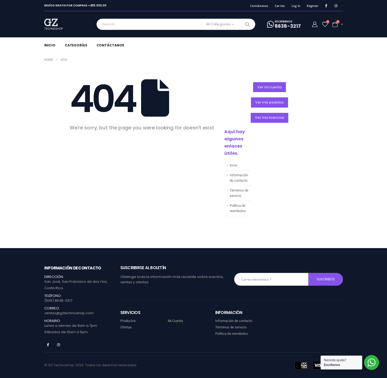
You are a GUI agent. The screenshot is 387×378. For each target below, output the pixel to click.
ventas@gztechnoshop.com (69, 313)
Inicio (49, 45)
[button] (269, 87)
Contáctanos (259, 6)
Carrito (280, 6)
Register (312, 6)
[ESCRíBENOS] (284, 24)
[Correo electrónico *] (271, 279)
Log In (296, 6)
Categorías (76, 45)
